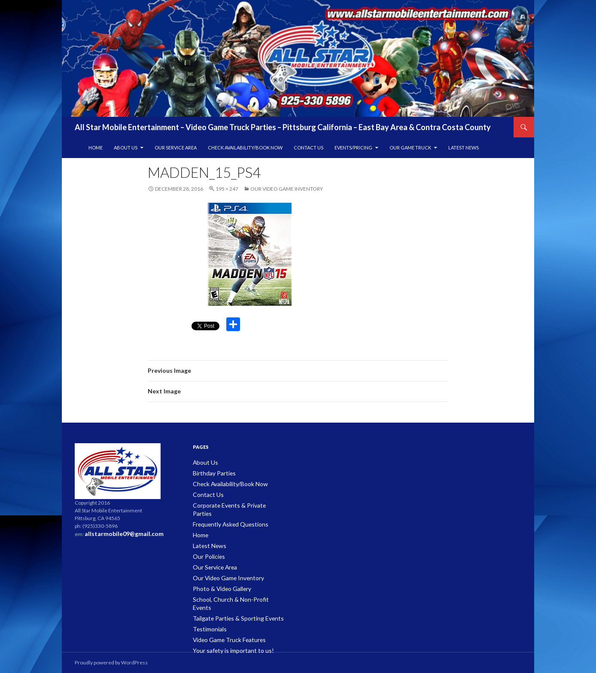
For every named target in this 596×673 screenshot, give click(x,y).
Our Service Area (176, 147)
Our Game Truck (410, 147)
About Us (125, 147)
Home (95, 147)
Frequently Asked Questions (226, 514)
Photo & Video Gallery (218, 576)
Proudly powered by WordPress (111, 662)
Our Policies (207, 545)
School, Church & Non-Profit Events (233, 586)
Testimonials (207, 606)
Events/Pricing (353, 147)
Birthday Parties (211, 472)
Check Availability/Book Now (245, 147)
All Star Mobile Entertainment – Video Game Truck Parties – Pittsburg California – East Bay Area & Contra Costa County (283, 127)
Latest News (463, 147)
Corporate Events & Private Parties (232, 503)
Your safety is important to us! (227, 627)
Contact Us (308, 147)
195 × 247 (227, 189)
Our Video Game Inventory (286, 189)
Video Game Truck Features (225, 617)
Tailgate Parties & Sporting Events (231, 596)
